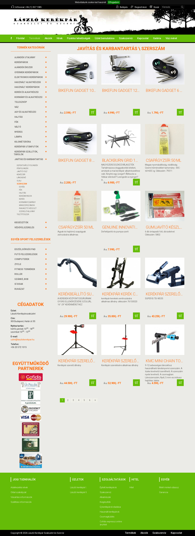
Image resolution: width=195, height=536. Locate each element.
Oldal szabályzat (18, 492)
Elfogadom (113, 2)
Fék (20, 190)
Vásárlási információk (21, 497)
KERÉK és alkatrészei (26, 92)
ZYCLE (18, 264)
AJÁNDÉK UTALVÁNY (25, 57)
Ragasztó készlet (28, 208)
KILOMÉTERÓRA (23, 141)
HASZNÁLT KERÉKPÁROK (27, 87)
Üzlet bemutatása (104, 38)
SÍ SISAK (19, 284)
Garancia (163, 492)
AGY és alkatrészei (25, 112)
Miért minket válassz (169, 487)
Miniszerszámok (27, 205)
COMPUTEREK (22, 259)
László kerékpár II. (78, 492)
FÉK (16, 122)
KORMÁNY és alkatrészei (28, 97)
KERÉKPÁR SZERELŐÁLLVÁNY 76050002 (135, 361)
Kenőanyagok (25, 196)
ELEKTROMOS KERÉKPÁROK (29, 77)
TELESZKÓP (21, 102)
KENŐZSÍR (21, 174)
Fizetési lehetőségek (78, 38)
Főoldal (20, 38)
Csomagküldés (107, 516)
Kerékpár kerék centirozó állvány (136, 294)
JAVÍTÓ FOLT (22, 171)
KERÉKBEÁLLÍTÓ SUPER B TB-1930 (87, 294)
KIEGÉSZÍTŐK (21, 222)
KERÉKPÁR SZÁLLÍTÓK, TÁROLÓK (26, 153)
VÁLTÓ (18, 126)
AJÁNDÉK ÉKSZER (23, 67)
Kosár (154, 6)
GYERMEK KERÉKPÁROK (26, 72)
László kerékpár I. (78, 487)
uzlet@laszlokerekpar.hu (22, 339)
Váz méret (171, 38)
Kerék (22, 199)
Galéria (157, 38)
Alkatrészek (105, 497)
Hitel (131, 487)
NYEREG (18, 131)
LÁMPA (18, 136)
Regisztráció (139, 6)
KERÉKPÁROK (21, 62)
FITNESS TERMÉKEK (25, 269)
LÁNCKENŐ (21, 177)
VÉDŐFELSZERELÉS (24, 227)
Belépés (122, 6)
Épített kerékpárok (108, 487)
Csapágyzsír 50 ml (163, 160)
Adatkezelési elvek (19, 487)
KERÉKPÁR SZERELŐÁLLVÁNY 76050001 (92, 361)
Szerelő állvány (27, 211)
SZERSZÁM (22, 184)
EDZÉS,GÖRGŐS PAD (25, 249)
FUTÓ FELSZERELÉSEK (26, 254)
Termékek (34, 38)
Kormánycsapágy (27, 202)
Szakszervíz (126, 38)
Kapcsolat (143, 38)
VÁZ (16, 107)
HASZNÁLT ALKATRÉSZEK (28, 82)
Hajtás (22, 193)
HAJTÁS (18, 117)
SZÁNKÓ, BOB (21, 279)
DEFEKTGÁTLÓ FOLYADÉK (27, 165)
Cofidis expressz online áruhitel (111, 523)
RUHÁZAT (19, 289)
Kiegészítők (105, 502)
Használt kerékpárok (109, 512)
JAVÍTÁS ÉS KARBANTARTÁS (29, 159)
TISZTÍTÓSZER (23, 214)
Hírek (59, 38)
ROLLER (18, 274)
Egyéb (22, 187)
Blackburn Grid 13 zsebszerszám (134, 160)
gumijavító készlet (165, 227)
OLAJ (19, 181)
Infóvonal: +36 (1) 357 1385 (26, 6)
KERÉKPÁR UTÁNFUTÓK (26, 146)
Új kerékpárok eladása (110, 507)
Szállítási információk (21, 502)
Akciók (48, 38)
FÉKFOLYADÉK (22, 168)
